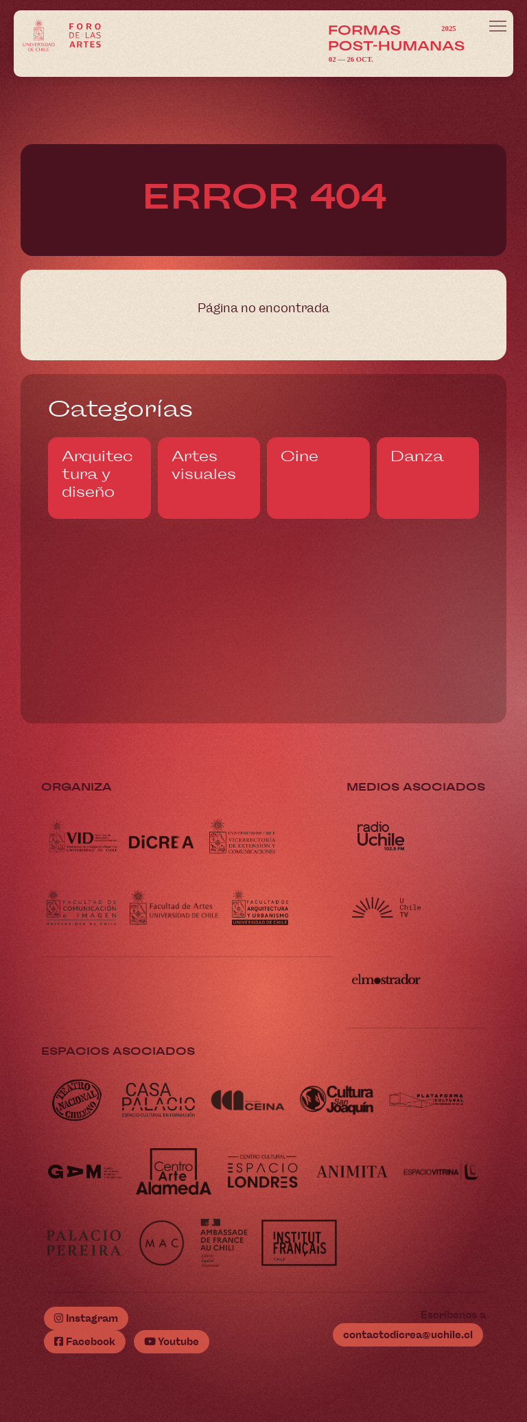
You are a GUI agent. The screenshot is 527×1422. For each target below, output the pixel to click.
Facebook (84, 1342)
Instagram (86, 1318)
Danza (416, 456)
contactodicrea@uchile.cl (408, 1335)
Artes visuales (204, 465)
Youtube (171, 1342)
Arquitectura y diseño (97, 474)
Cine (299, 456)
